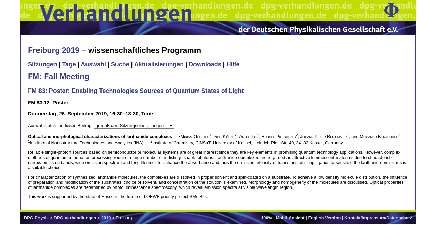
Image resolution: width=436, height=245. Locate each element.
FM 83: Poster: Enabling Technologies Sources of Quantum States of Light (136, 90)
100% (266, 217)
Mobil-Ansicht (290, 217)
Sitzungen (42, 64)
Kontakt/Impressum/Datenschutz (378, 217)
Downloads (205, 64)
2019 (106, 217)
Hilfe (233, 64)
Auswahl (93, 64)
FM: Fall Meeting (58, 76)
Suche (120, 64)
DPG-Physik (36, 217)
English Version (324, 217)
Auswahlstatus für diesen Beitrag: (61, 125)
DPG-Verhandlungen (75, 217)
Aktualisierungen (159, 64)
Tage (69, 64)
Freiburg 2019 (53, 50)
